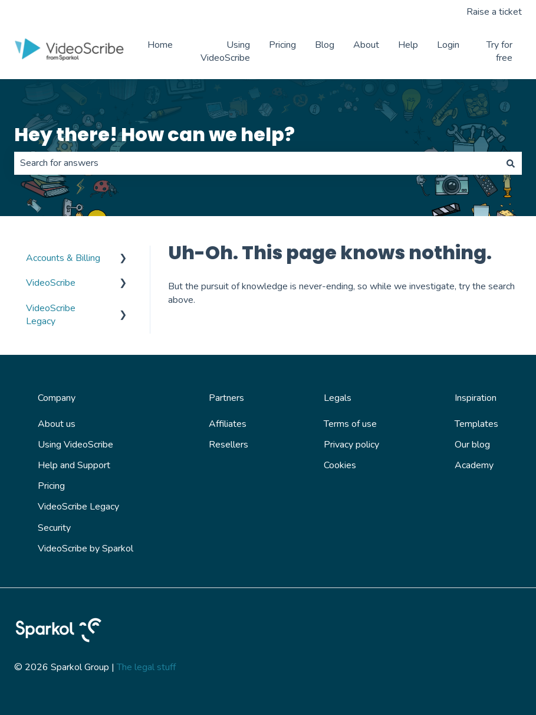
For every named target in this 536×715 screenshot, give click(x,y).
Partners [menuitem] (226, 397)
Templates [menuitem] (476, 423)
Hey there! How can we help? (154, 134)
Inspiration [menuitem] (475, 397)
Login (448, 44)
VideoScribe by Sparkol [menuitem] (85, 548)
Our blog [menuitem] (472, 444)
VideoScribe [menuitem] (50, 282)
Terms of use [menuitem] (350, 423)
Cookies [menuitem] (340, 465)
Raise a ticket (494, 11)
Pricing (282, 44)
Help (408, 44)
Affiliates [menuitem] (227, 423)
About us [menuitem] (56, 423)
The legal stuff (146, 667)
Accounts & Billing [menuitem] (63, 258)
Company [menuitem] (56, 397)
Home (160, 44)
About (366, 44)
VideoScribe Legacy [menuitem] (50, 315)
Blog (324, 44)
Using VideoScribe (225, 51)
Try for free (499, 51)
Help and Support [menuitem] (74, 465)
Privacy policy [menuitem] (351, 444)
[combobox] (256, 163)
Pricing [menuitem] (51, 485)
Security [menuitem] (54, 527)
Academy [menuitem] (474, 465)
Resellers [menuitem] (228, 444)
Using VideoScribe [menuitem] (75, 444)
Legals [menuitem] (337, 397)
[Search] (510, 163)
